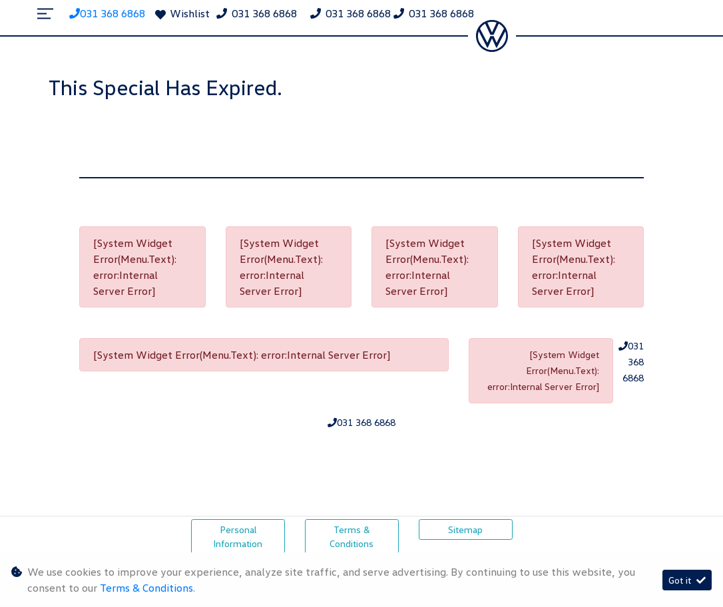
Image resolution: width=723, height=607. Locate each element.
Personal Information (237, 536)
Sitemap (465, 529)
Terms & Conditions (351, 536)
